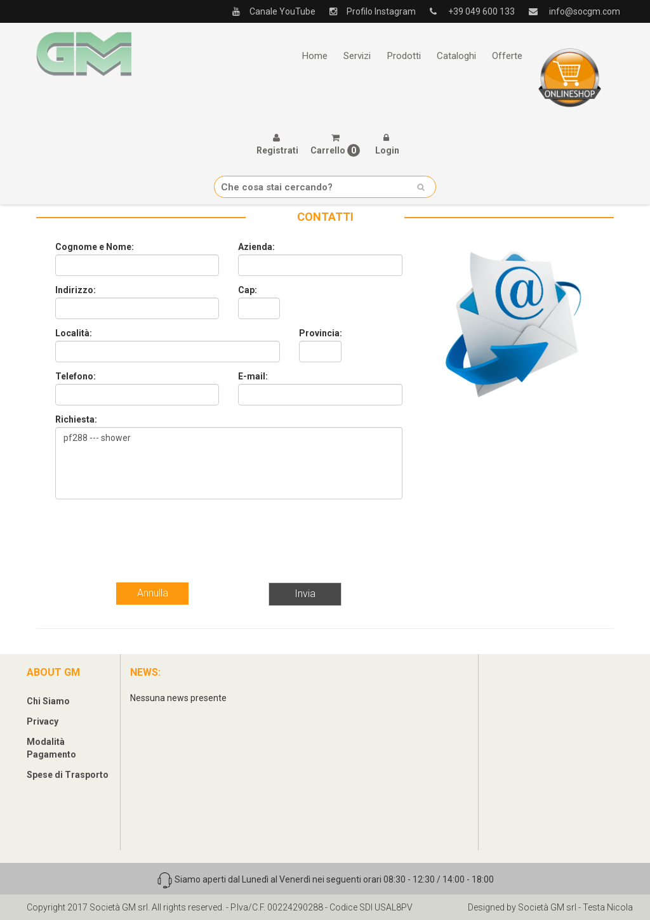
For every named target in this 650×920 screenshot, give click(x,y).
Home (315, 56)
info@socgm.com (569, 11)
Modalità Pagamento (51, 748)
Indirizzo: (75, 290)
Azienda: (256, 246)
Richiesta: (76, 419)
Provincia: (320, 333)
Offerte (507, 56)
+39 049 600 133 (467, 11)
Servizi (357, 56)
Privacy (42, 721)
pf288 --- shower (228, 463)
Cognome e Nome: (94, 246)
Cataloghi (456, 56)
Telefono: (75, 376)
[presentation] (151, 533)
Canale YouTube (269, 11)
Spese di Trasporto (68, 775)
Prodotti (404, 56)
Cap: (247, 290)
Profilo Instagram (368, 11)
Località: (73, 333)
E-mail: (253, 376)
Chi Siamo (48, 701)
